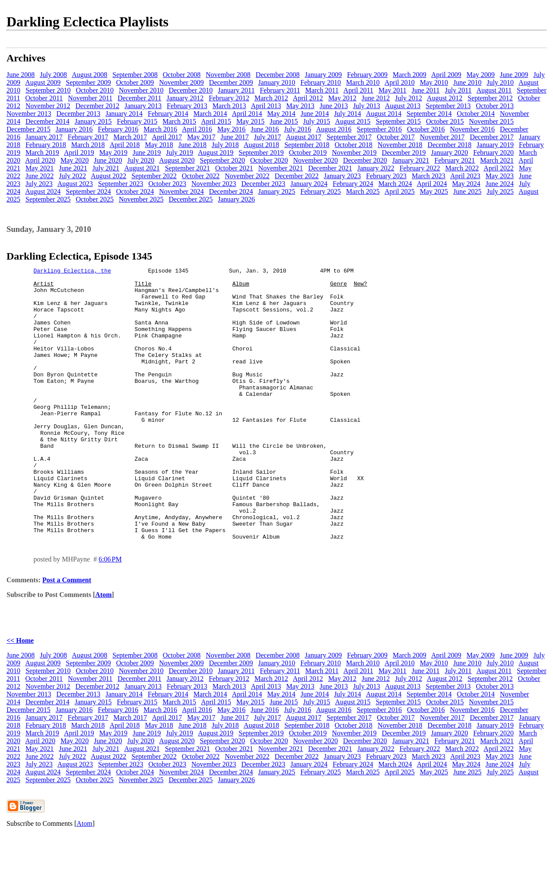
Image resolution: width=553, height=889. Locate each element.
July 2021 (106, 168)
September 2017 (349, 137)
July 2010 (500, 82)
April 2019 (79, 152)
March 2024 (395, 183)
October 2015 (445, 121)
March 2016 (160, 129)
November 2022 (247, 176)
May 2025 (434, 191)
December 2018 (450, 144)
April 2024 (432, 183)
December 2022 (297, 176)
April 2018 (125, 144)
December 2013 (79, 113)
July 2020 (141, 160)
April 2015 (216, 121)
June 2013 (334, 105)
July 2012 (408, 98)
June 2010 (467, 82)
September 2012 (489, 98)
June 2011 (426, 90)
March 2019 (42, 152)
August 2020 (176, 160)
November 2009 (181, 82)
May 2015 (250, 121)
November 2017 (442, 137)
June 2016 (265, 129)
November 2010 (141, 90)
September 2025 (47, 199)
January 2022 (375, 168)
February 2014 (168, 113)
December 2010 (190, 90)
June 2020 (108, 160)
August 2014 (383, 113)
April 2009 (446, 74)
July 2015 (317, 121)
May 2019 (113, 152)
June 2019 (147, 152)
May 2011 (392, 90)
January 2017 (44, 137)
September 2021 (187, 168)
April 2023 (465, 176)
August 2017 (303, 137)
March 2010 (363, 82)
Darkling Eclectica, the (72, 272)
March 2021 (497, 160)
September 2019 (260, 152)
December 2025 (190, 199)
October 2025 (95, 199)
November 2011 (90, 98)
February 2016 (118, 129)
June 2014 (315, 113)
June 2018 (192, 144)
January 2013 (143, 105)
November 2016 (472, 129)
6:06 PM (110, 613)
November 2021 (280, 168)
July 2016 (297, 129)
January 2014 (124, 113)
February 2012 (229, 98)
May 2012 (342, 98)
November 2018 (400, 144)
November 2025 (141, 199)
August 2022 (108, 176)
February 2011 (280, 90)
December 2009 (231, 82)
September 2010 (47, 90)
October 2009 (135, 82)
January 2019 (495, 144)
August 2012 (444, 98)
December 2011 (139, 98)
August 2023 (75, 183)
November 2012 (47, 105)
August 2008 (89, 74)
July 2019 (179, 152)
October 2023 (167, 183)
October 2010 (95, 90)
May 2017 (201, 137)
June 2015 (284, 121)
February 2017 (88, 137)
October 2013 (495, 105)
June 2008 (20, 74)
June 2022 (39, 176)
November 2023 (213, 183)
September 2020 (222, 160)
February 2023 (386, 176)
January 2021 (410, 160)
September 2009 (88, 82)
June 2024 (500, 183)
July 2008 (53, 74)
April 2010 (400, 82)
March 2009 (409, 74)
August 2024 (42, 191)
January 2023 (342, 176)
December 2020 (365, 160)
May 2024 (466, 183)
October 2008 (182, 74)
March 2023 (428, 176)
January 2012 (184, 98)
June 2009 (514, 74)
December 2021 (330, 168)
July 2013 (366, 105)
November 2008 (228, 74)
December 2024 (231, 191)
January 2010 (277, 82)
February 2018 (45, 144)
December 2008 (278, 74)
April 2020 (40, 160)
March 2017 (130, 137)
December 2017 (492, 137)
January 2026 (236, 199)
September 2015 (398, 121)
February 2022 (420, 168)
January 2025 (277, 191)
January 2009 (323, 74)
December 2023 (264, 183)
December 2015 (28, 129)
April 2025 (400, 191)
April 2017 (167, 137)
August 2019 (215, 152)
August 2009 (42, 82)
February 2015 (137, 121)
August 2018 (261, 144)
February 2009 (367, 74)
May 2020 (74, 160)
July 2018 (225, 144)
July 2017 (267, 137)
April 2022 (498, 168)
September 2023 (120, 183)
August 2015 (352, 121)
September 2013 (448, 105)
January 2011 (236, 90)
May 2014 (281, 113)
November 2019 (354, 152)
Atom (103, 649)
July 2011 (458, 90)
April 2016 (197, 129)
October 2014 (476, 113)
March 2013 (229, 105)
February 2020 (493, 152)
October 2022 (201, 176)
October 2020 (269, 160)
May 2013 (300, 105)
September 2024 (88, 191)
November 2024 (181, 191)
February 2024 (353, 183)
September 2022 (153, 176)
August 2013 (402, 105)
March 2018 (88, 144)
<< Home (20, 695)
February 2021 (455, 160)
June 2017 (235, 137)
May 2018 (159, 144)
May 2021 (39, 168)
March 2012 (271, 98)
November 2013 (28, 113)
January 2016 (74, 129)
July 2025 (500, 191)
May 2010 (434, 82)
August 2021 (141, 168)
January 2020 (449, 152)
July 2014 (347, 113)
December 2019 (404, 152)
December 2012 (98, 105)
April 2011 (358, 90)
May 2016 (231, 129)
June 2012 (376, 98)
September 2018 (306, 144)
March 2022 (462, 168)
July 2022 (72, 176)
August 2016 (333, 129)
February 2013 (187, 105)
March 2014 (210, 113)
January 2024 (308, 183)
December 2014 (47, 121)
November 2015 (491, 121)
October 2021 (234, 168)
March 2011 (322, 90)
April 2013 (266, 105)
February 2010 (320, 82)
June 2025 (467, 191)
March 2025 (363, 191)
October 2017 (396, 137)
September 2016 (379, 129)
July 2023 (39, 183)
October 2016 (426, 129)
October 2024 (135, 191)
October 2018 (354, 144)
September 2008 (134, 74)
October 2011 (44, 98)
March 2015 (179, 121)
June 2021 (73, 168)
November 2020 (315, 160)
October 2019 (308, 152)
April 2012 (308, 98)
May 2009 (481, 74)
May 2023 (500, 176)
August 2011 (494, 90)
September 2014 (429, 113)
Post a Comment (66, 634)
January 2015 (93, 121)
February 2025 (320, 191)
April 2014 (247, 113)
